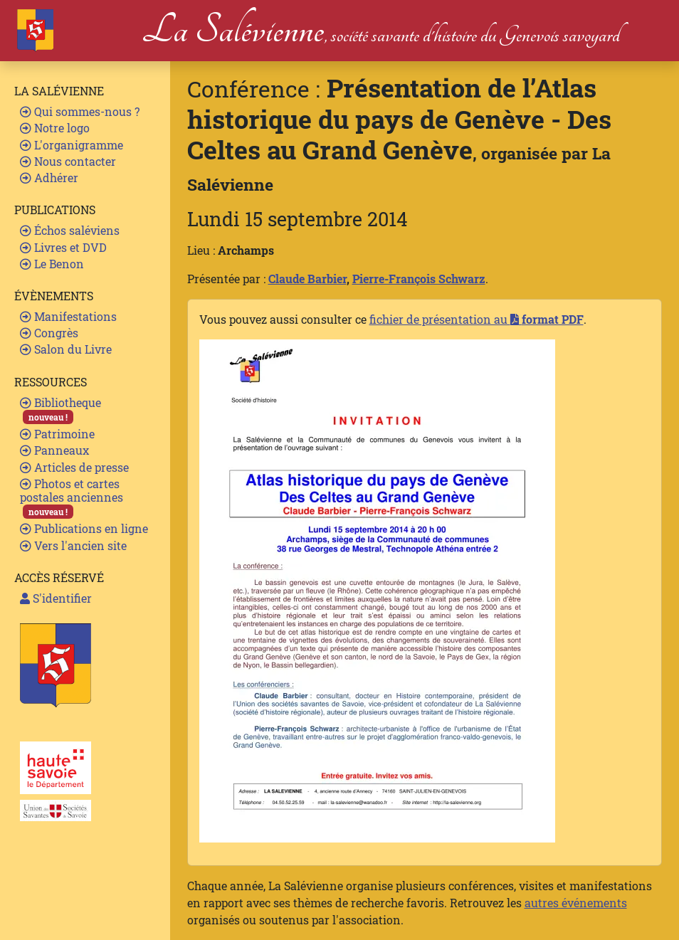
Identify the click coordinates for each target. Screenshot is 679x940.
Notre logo (55, 127)
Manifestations (68, 316)
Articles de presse (74, 467)
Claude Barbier (307, 278)
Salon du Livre (66, 349)
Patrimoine (57, 433)
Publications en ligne (84, 528)
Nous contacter (68, 161)
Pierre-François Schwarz (418, 278)
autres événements (576, 902)
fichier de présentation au (476, 319)
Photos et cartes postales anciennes (71, 497)
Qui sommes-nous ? (80, 111)
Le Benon (52, 263)
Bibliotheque (60, 409)
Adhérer (49, 177)
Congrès (49, 332)
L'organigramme (71, 144)
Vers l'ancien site (73, 545)
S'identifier (56, 598)
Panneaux (54, 450)
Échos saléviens (70, 230)
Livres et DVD (63, 247)
